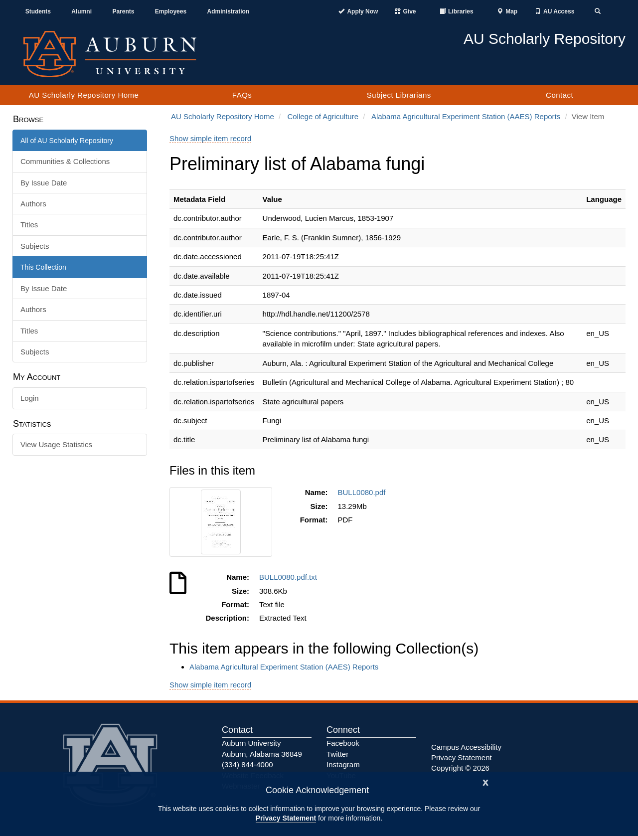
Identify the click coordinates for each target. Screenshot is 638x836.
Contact (559, 95)
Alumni (81, 11)
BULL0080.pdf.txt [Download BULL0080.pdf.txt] (290, 577)
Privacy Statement (286, 818)
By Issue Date (43, 182)
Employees (170, 11)
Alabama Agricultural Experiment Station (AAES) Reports (465, 116)
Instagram (343, 764)
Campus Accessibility (466, 747)
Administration (228, 11)
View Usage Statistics (56, 444)
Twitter (337, 754)
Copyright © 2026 (460, 768)
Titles (29, 224)
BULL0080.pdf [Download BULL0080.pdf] (364, 492)
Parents (123, 11)
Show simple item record (210, 138)
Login (29, 398)
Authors (33, 203)
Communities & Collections (65, 161)
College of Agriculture (322, 116)
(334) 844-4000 (247, 764)
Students (38, 11)
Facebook (342, 743)
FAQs (242, 95)
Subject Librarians (399, 95)
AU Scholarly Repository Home (84, 95)
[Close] (485, 781)
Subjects (34, 246)
